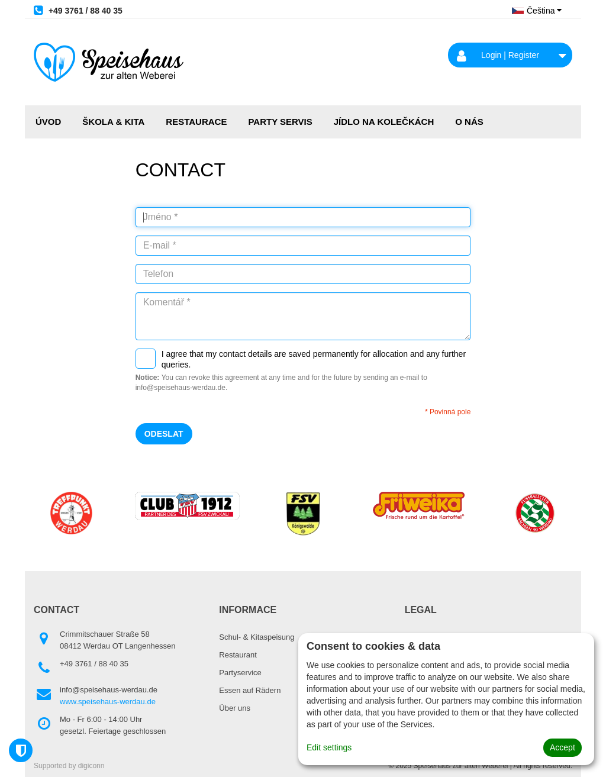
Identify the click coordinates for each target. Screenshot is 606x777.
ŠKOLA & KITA (113, 122)
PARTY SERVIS (280, 122)
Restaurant (238, 654)
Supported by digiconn (69, 766)
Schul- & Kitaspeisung (256, 637)
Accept (562, 747)
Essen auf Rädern (250, 690)
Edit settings (329, 747)
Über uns (234, 708)
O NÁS (469, 122)
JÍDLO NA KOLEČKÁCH (384, 122)
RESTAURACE (196, 122)
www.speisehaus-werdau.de (108, 701)
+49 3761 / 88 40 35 (78, 10)
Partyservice (240, 672)
